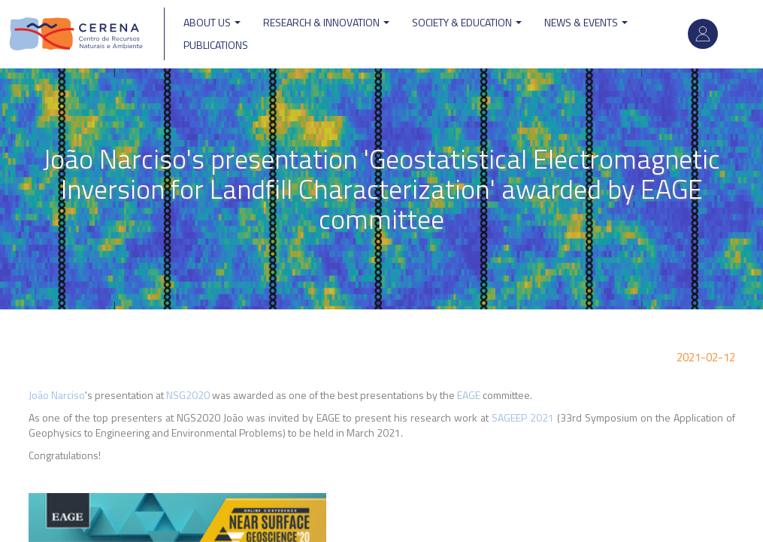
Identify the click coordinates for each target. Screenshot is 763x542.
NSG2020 (188, 395)
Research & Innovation (326, 22)
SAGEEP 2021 (523, 417)
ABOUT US (212, 22)
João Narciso (57, 395)
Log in (703, 34)
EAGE (468, 395)
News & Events (586, 22)
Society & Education (467, 22)
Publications (215, 45)
